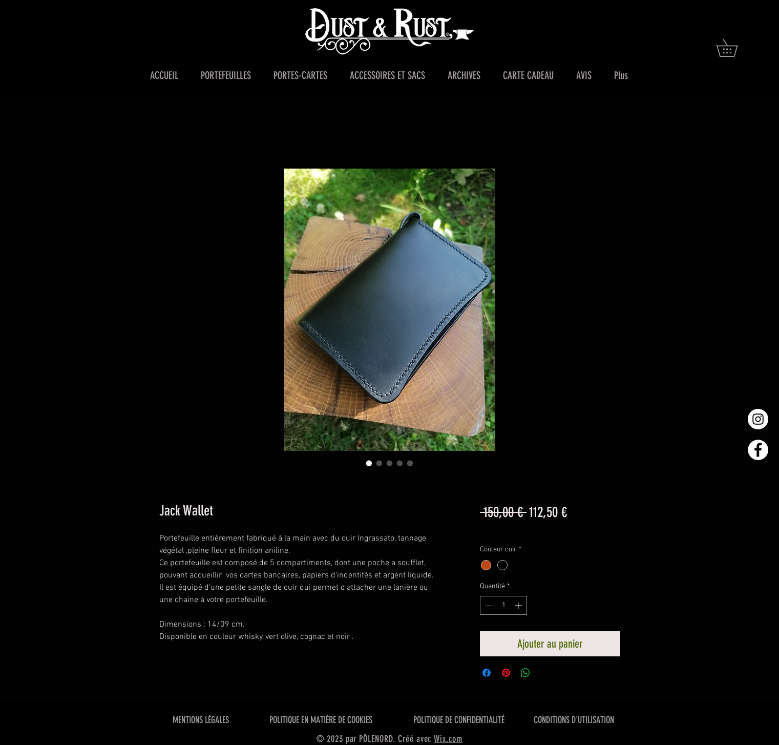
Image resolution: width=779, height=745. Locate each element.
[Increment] (519, 605)
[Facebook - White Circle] (758, 450)
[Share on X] (545, 673)
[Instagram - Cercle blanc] (758, 419)
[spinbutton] (503, 605)
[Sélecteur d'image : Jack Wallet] (369, 463)
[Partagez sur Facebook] (486, 673)
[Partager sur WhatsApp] (525, 673)
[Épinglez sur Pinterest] (506, 673)
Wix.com (448, 738)
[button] (735, 48)
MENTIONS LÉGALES (201, 720)
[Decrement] (487, 605)
